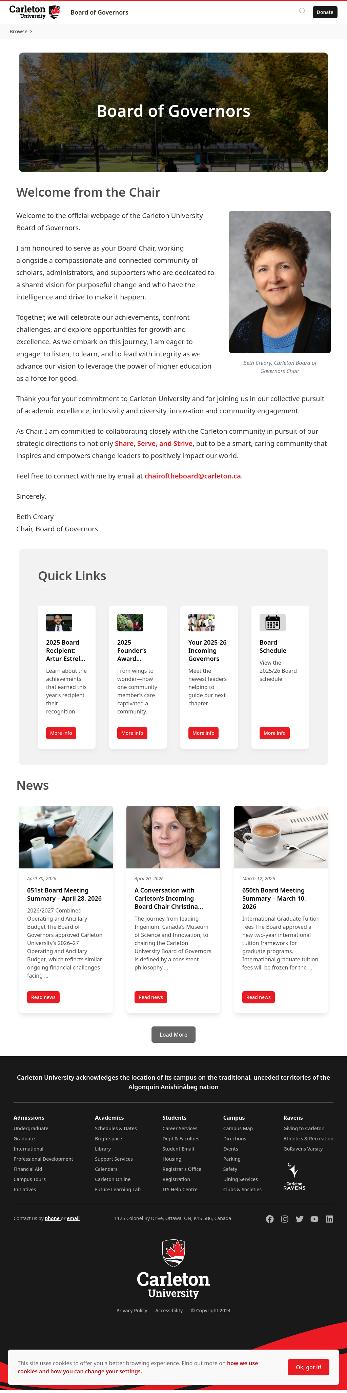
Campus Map (238, 1131)
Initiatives (25, 1192)
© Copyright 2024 (210, 1313)
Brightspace (108, 1141)
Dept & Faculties (181, 1141)
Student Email (178, 1152)
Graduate (24, 1141)
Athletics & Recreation (308, 1141)
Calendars (106, 1172)
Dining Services (240, 1182)
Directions (234, 1141)
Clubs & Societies (242, 1192)
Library (103, 1152)
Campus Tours (30, 1182)
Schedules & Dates (116, 1131)
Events (230, 1152)
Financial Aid (28, 1172)
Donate (323, 12)
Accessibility (169, 1313)
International (28, 1152)
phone (53, 1221)
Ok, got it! (308, 1367)
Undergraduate (31, 1131)
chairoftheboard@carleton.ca (193, 479)
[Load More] (173, 1037)
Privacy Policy (132, 1313)
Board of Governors (101, 12)
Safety (230, 1172)
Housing (172, 1162)
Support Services (114, 1162)
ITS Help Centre (180, 1192)
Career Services (180, 1131)
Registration (176, 1182)
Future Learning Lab (118, 1192)
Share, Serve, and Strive (153, 446)
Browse (323, 33)
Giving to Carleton (304, 1131)
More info (61, 736)
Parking (232, 1162)
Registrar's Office (182, 1172)
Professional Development (43, 1162)
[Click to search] (301, 12)
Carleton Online (112, 1182)
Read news (45, 1001)
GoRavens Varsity (303, 1152)
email (73, 1221)
